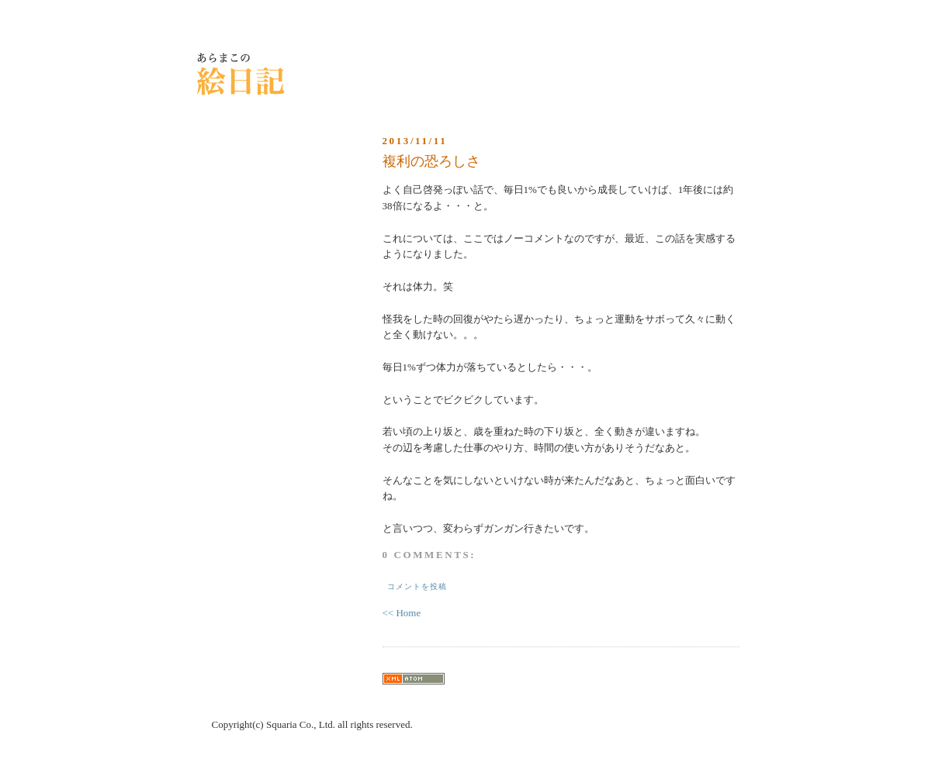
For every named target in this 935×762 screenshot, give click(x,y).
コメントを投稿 (417, 586)
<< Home (402, 613)
